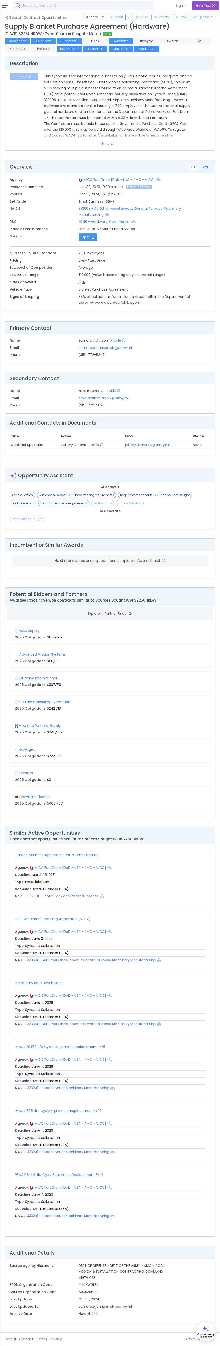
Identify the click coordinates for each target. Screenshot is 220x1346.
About (11, 1339)
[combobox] (83, 5)
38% (82, 282)
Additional (146, 49)
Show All (107, 144)
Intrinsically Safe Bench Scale (39, 982)
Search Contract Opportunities (36, 17)
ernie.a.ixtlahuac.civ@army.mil (104, 398)
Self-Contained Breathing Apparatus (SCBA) (52, 919)
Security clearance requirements (63, 503)
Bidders (95, 49)
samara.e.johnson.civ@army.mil (106, 347)
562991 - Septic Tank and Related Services (63, 896)
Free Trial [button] (206, 5)
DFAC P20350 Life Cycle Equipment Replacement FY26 (60, 1046)
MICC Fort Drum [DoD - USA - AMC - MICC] (119, 179)
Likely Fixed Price (92, 260)
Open (87, 237)
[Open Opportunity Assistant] (206, 1332)
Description (17, 41)
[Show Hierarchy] (158, 179)
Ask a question (22, 495)
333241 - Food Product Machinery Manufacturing (68, 1088)
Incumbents (69, 49)
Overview (43, 41)
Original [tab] (24, 77)
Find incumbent (23, 503)
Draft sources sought (175, 495)
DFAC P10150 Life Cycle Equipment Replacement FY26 (59, 1174)
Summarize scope (52, 495)
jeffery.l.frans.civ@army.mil (147, 444)
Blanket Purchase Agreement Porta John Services (56, 855)
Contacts (69, 41)
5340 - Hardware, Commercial (104, 221)
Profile (118, 340)
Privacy (56, 1339)
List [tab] (194, 167)
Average (86, 267)
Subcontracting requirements (92, 495)
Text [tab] (204, 167)
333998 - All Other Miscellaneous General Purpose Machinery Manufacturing (92, 960)
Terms (41, 1339)
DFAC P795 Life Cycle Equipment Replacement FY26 (58, 1110)
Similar (120, 49)
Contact (26, 1339)
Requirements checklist (136, 495)
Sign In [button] (181, 5)
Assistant (121, 41)
